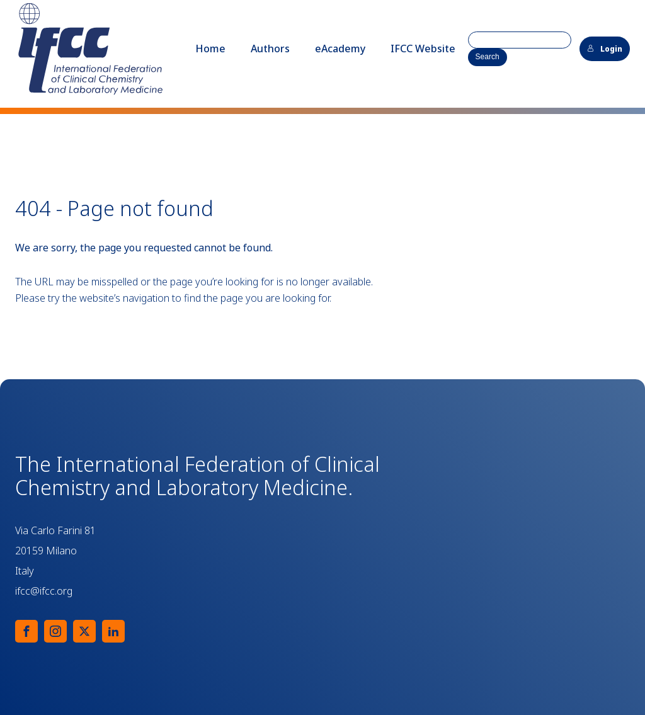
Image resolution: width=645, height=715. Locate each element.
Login (604, 48)
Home (210, 48)
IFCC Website (423, 48)
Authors (270, 48)
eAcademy (340, 48)
